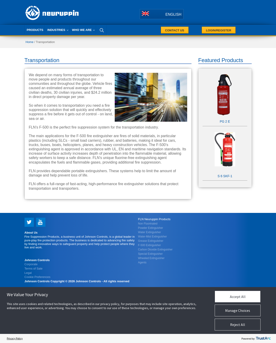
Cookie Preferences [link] (37, 277)
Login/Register (218, 30)
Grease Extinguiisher (150, 240)
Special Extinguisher (150, 253)
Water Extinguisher (149, 232)
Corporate (31, 264)
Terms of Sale (33, 268)
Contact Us (174, 30)
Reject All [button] (237, 324)
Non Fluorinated (147, 223)
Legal (28, 272)
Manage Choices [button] (237, 310)
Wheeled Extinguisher (151, 258)
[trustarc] (263, 338)
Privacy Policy (15, 338)
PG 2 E (225, 121)
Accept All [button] (238, 296)
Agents (142, 262)
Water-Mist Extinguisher (152, 236)
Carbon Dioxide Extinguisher (155, 249)
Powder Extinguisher (150, 228)
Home (30, 42)
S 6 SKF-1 (225, 176)
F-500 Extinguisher (149, 245)
